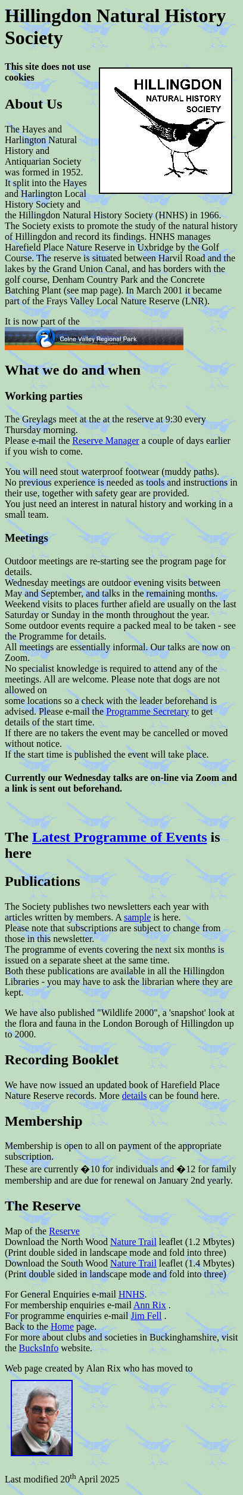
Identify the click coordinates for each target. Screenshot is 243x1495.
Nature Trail (133, 1242)
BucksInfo (39, 1348)
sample (137, 917)
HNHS (132, 1294)
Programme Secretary (147, 711)
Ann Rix (149, 1305)
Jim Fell (146, 1316)
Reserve (64, 1231)
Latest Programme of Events (119, 837)
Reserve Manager (105, 440)
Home (62, 1326)
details (134, 1096)
